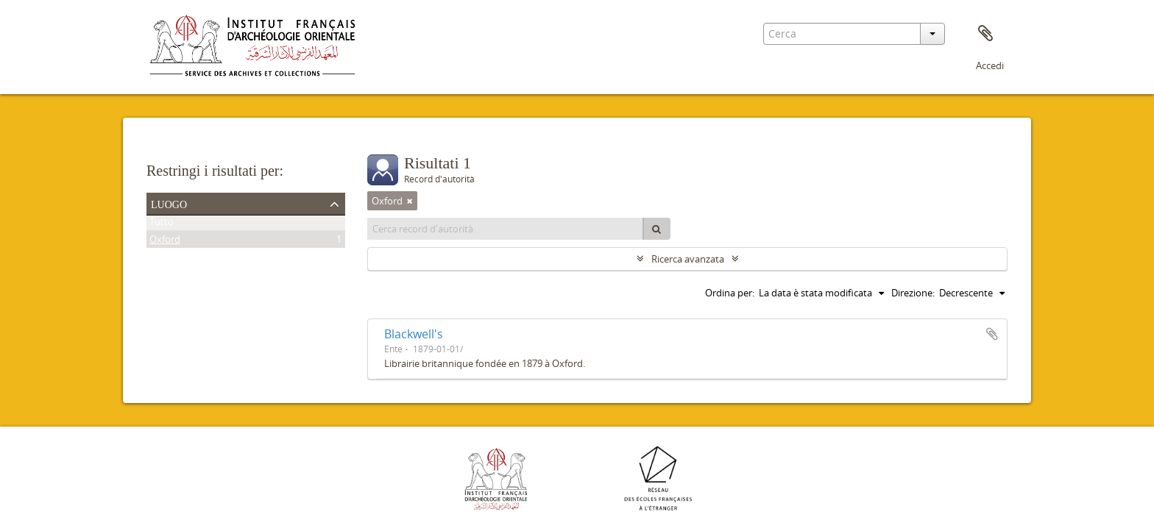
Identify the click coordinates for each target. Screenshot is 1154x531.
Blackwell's (413, 334)
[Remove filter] (410, 200)
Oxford (164, 242)
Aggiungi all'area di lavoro (992, 334)
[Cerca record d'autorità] (505, 229)
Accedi (990, 65)
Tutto (161, 224)
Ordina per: (729, 292)
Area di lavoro (985, 33)
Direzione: (913, 292)
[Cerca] (656, 229)
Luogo (169, 203)
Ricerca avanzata (687, 259)
